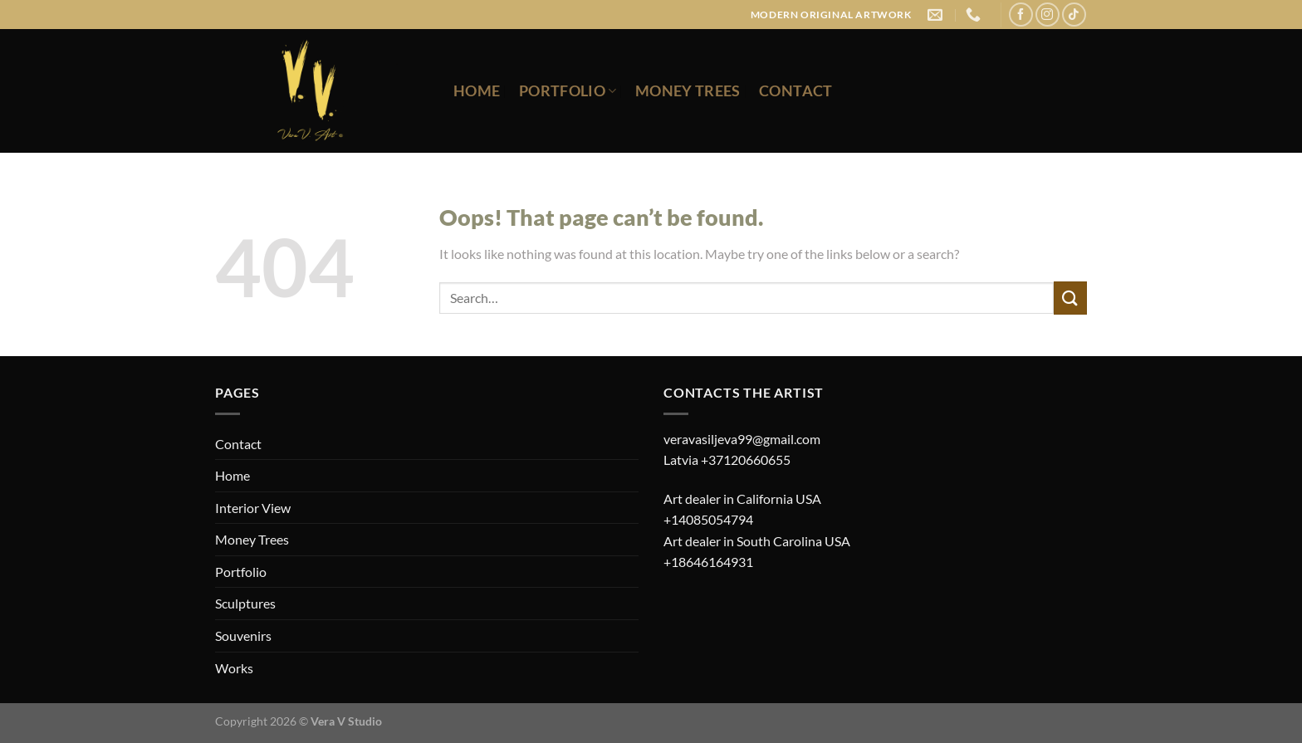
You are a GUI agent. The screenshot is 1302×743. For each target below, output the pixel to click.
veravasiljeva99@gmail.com (741, 439)
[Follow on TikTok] (1074, 14)
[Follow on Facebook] (1021, 14)
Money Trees (688, 91)
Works (234, 668)
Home (476, 91)
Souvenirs (243, 635)
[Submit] (1070, 297)
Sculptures (245, 603)
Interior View (253, 508)
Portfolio (568, 91)
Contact (795, 91)
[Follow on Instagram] (1047, 14)
